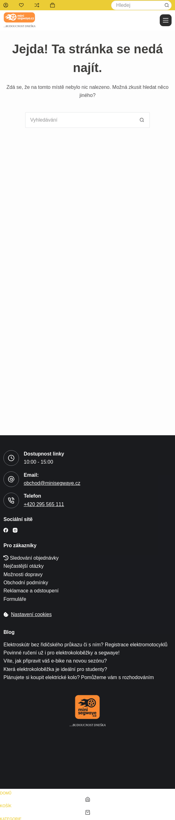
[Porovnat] (37, 5)
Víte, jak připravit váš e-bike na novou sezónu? (55, 660)
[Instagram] (15, 530)
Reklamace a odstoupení (31, 590)
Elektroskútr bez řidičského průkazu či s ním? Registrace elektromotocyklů (85, 644)
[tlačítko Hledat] (167, 5)
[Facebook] (5, 530)
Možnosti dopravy (22, 574)
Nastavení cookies (31, 614)
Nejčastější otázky (23, 566)
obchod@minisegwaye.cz (52, 483)
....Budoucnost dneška (87, 725)
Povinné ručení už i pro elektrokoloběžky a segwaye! (61, 652)
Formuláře (14, 599)
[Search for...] (136, 5)
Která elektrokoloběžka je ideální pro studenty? (55, 669)
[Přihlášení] (5, 5)
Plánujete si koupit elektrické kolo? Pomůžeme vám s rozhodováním (78, 677)
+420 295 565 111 (44, 504)
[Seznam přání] (21, 5)
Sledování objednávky (31, 558)
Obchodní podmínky (25, 582)
